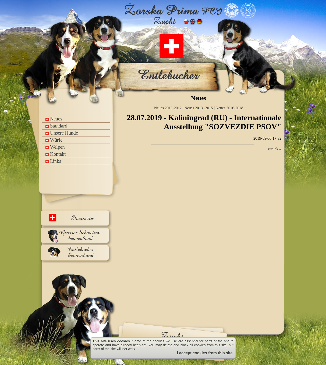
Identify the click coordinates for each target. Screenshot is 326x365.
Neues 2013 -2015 (198, 108)
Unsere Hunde (61, 133)
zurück (275, 149)
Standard (56, 125)
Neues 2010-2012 (168, 108)
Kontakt (55, 154)
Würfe (53, 140)
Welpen (55, 147)
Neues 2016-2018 (229, 108)
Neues (53, 118)
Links (53, 161)
